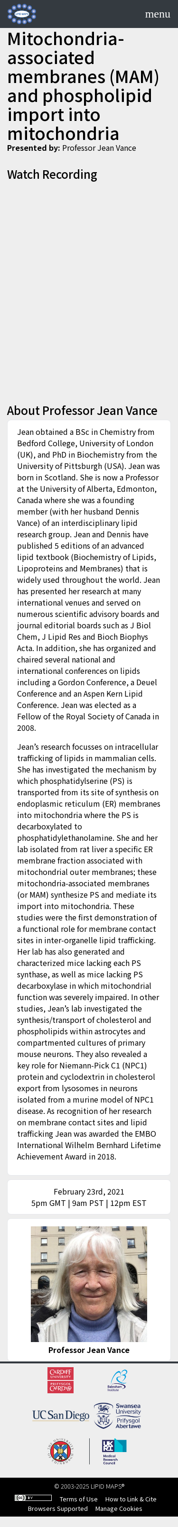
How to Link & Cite (131, 1498)
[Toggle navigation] (157, 14)
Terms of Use (79, 1498)
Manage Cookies (118, 1508)
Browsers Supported (58, 1508)
